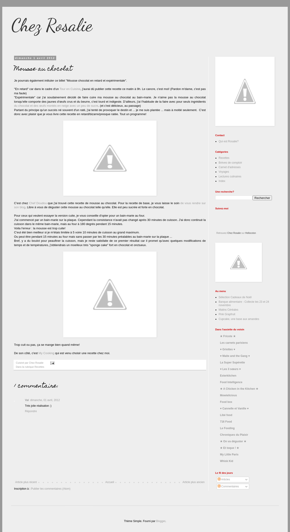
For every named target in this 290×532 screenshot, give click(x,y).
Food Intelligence (231, 382)
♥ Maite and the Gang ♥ (235, 356)
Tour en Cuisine (70, 89)
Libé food (226, 415)
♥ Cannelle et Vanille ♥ (234, 408)
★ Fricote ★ (228, 336)
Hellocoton (250, 233)
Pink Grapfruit (227, 314)
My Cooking (46, 353)
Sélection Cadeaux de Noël (235, 297)
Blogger (160, 521)
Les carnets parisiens (234, 342)
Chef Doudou (38, 203)
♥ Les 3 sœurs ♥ (230, 369)
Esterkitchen (228, 375)
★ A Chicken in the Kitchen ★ (239, 388)
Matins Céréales (228, 309)
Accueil (109, 482)
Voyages (224, 171)
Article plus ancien (194, 482)
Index (222, 181)
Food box (226, 402)
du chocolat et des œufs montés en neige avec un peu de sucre (56, 105)
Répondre (31, 411)
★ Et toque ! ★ (229, 448)
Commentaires (228, 486)
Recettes (39, 366)
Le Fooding (227, 428)
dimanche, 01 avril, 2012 (45, 400)
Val (27, 400)
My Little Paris (229, 454)
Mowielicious (228, 395)
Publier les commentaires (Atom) (50, 488)
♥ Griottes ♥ (227, 349)
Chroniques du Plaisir (234, 434)
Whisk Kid (226, 461)
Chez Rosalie (51, 25)
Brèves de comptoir (230, 162)
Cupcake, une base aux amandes (239, 319)
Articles (224, 479)
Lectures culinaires (230, 176)
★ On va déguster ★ (233, 441)
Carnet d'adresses (230, 167)
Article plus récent (26, 482)
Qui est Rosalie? (229, 141)
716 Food (226, 421)
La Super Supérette (232, 362)
